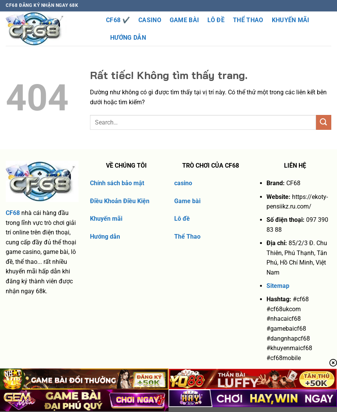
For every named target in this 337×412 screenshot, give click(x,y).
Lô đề (182, 218)
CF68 (13, 213)
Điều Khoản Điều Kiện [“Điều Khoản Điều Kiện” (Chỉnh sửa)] (119, 201)
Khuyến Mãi (291, 20)
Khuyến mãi (106, 218)
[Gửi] (323, 122)
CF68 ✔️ (118, 20)
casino (183, 183)
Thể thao (248, 20)
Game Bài (184, 20)
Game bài (187, 201)
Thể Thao (187, 236)
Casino (149, 20)
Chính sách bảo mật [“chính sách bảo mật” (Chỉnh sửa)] (117, 183)
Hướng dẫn (128, 37)
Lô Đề (216, 20)
